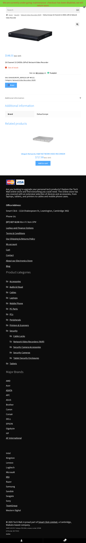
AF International (14, 438)
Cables (13, 292)
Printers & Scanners (19, 325)
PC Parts (14, 308)
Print (11, 85)
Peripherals (15, 319)
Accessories (15, 281)
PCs (11, 314)
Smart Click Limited (47, 522)
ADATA (9, 390)
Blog (8, 266)
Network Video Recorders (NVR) (31, 15)
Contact (10, 255)
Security (16, 15)
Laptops (14, 297)
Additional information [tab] (14, 98)
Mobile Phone (16, 303)
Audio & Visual (16, 287)
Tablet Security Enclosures (26, 358)
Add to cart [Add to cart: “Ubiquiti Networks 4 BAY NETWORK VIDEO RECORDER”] (43, 163)
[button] (77, 24)
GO (77, 10)
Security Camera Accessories (27, 347)
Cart (8, 249)
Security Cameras (21, 352)
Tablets (13, 363)
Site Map (8, 534)
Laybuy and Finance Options (19, 228)
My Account (21, 540)
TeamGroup (11, 505)
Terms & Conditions (15, 233)
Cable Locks (19, 336)
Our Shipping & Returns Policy (20, 238)
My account (11, 244)
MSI (7, 477)
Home (11, 15)
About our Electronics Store (19, 260)
